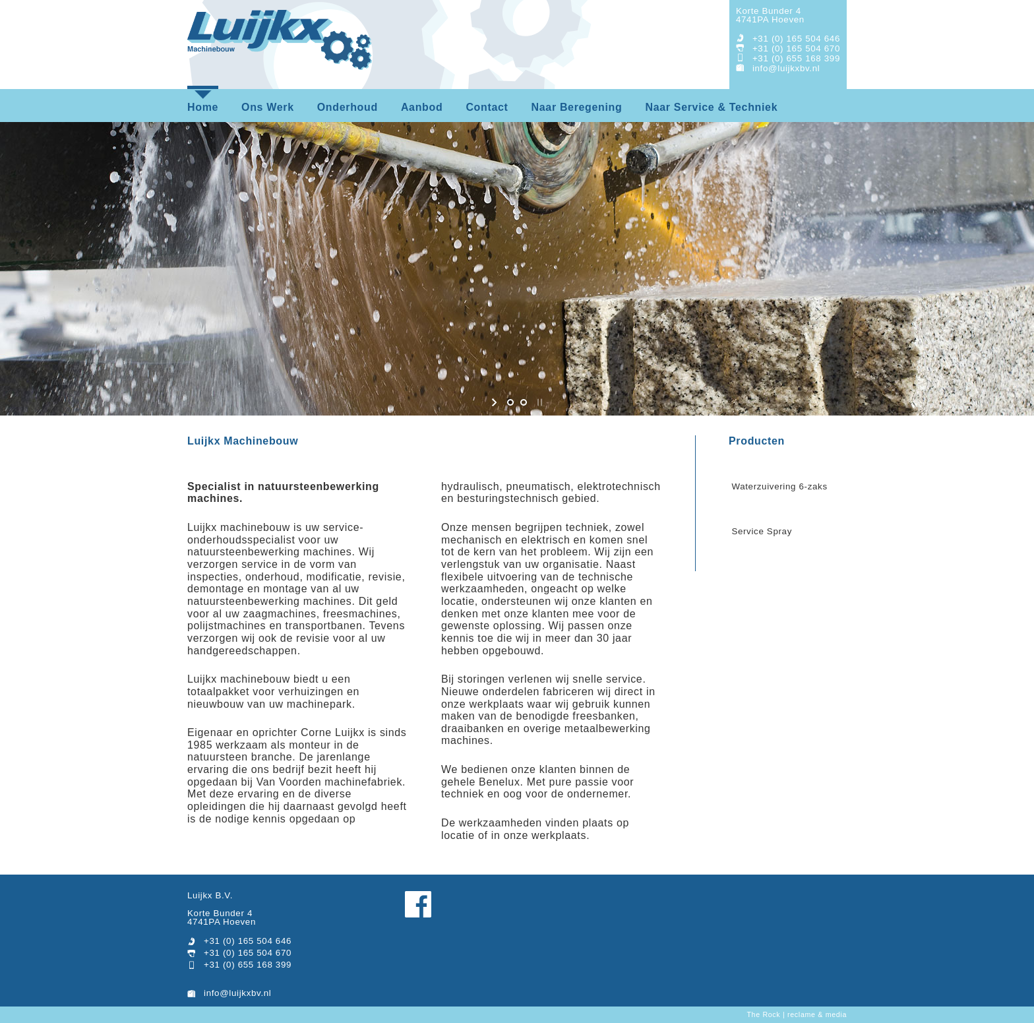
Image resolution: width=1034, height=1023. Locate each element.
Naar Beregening (577, 107)
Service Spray (761, 531)
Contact (487, 107)
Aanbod (422, 107)
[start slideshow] (495, 402)
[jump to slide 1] (510, 402)
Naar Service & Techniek (711, 107)
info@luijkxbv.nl (786, 68)
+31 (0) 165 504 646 (796, 39)
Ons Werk (267, 107)
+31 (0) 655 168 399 (796, 58)
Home (202, 107)
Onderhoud (347, 107)
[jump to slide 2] (523, 402)
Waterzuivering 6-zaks (779, 486)
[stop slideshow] (538, 402)
